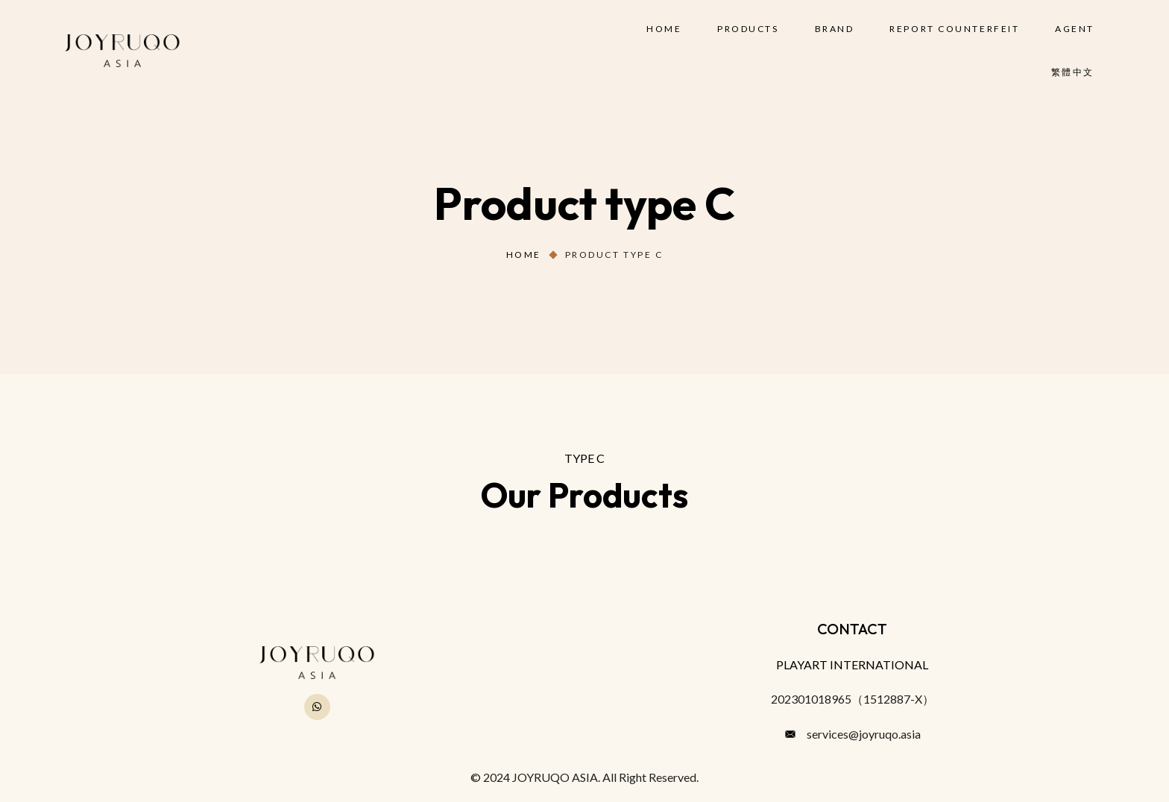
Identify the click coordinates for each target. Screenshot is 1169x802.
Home (523, 254)
